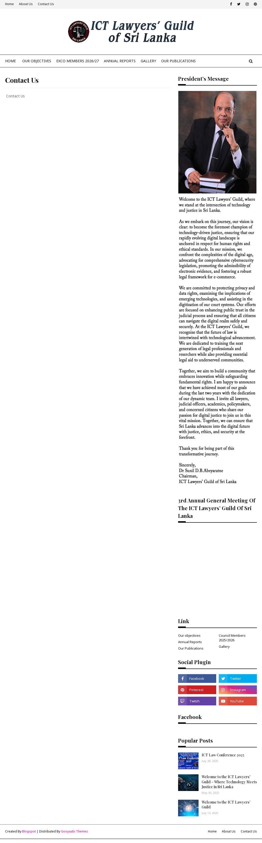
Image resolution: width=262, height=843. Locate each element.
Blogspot (29, 831)
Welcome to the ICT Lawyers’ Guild (226, 805)
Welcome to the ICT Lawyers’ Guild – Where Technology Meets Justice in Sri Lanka (229, 781)
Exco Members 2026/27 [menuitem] (77, 60)
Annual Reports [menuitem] (120, 60)
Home (9, 4)
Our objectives (189, 635)
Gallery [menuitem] (148, 60)
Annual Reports (190, 642)
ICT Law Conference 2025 (223, 755)
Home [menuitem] (10, 60)
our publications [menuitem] (178, 60)
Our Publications (190, 648)
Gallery (224, 646)
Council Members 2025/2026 (232, 637)
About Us (26, 4)
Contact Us (46, 4)
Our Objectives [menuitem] (36, 60)
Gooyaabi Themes (74, 831)
